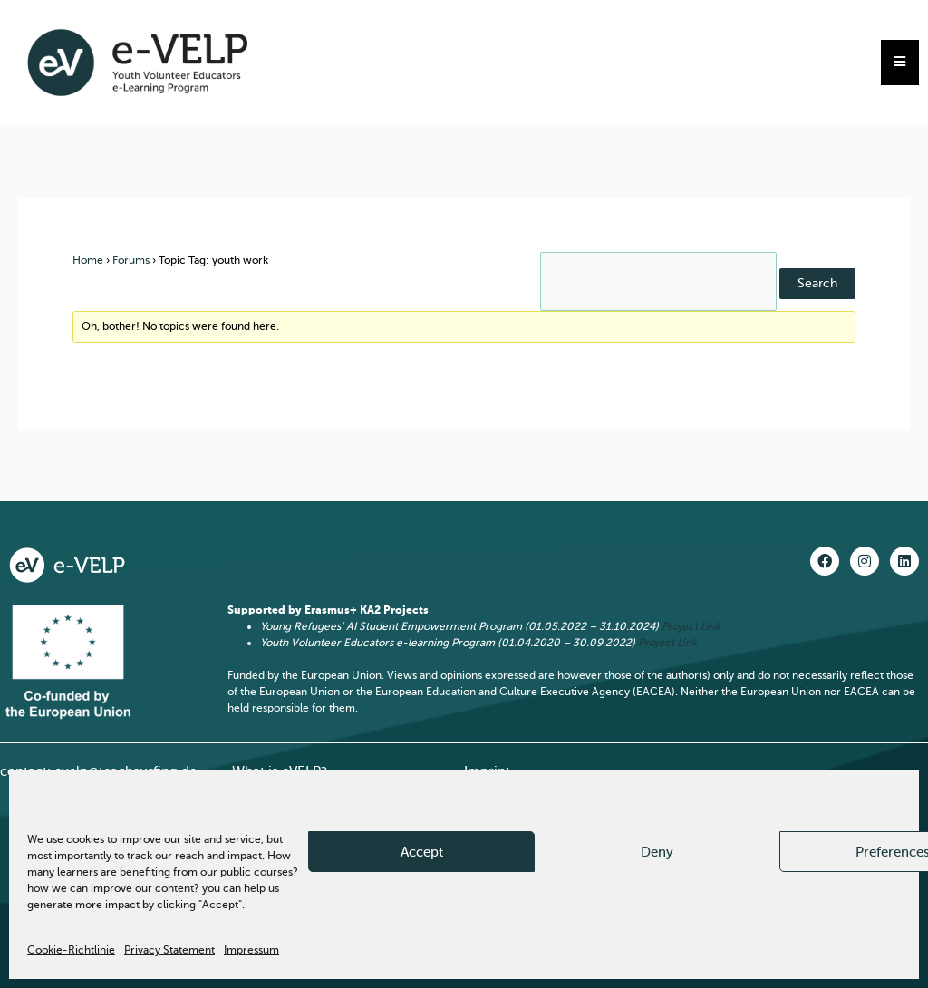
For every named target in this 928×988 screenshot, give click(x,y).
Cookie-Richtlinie (71, 950)
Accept (422, 852)
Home (87, 260)
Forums (131, 260)
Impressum (251, 950)
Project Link (691, 626)
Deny (657, 852)
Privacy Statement (169, 950)
